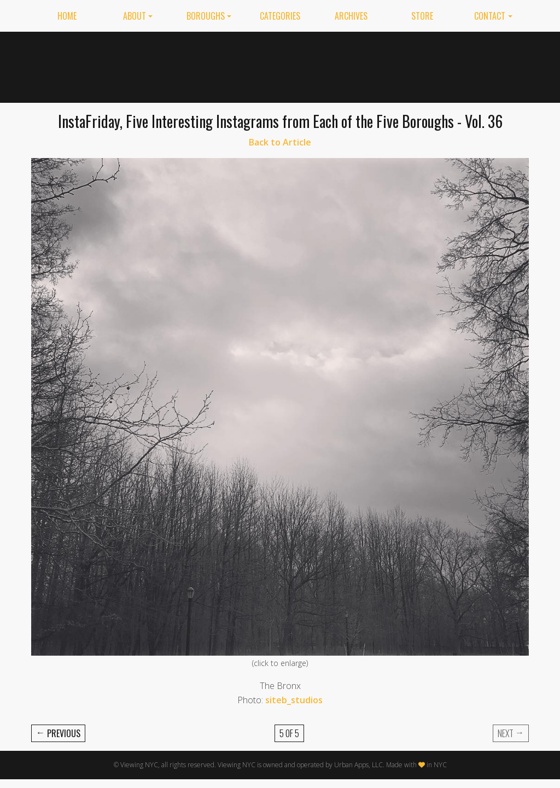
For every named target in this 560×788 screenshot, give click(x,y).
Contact (489, 15)
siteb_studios (294, 700)
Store (422, 15)
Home (67, 15)
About (134, 15)
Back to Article (280, 142)
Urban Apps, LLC (358, 764)
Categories (280, 15)
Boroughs (205, 15)
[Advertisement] (330, 65)
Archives (351, 15)
